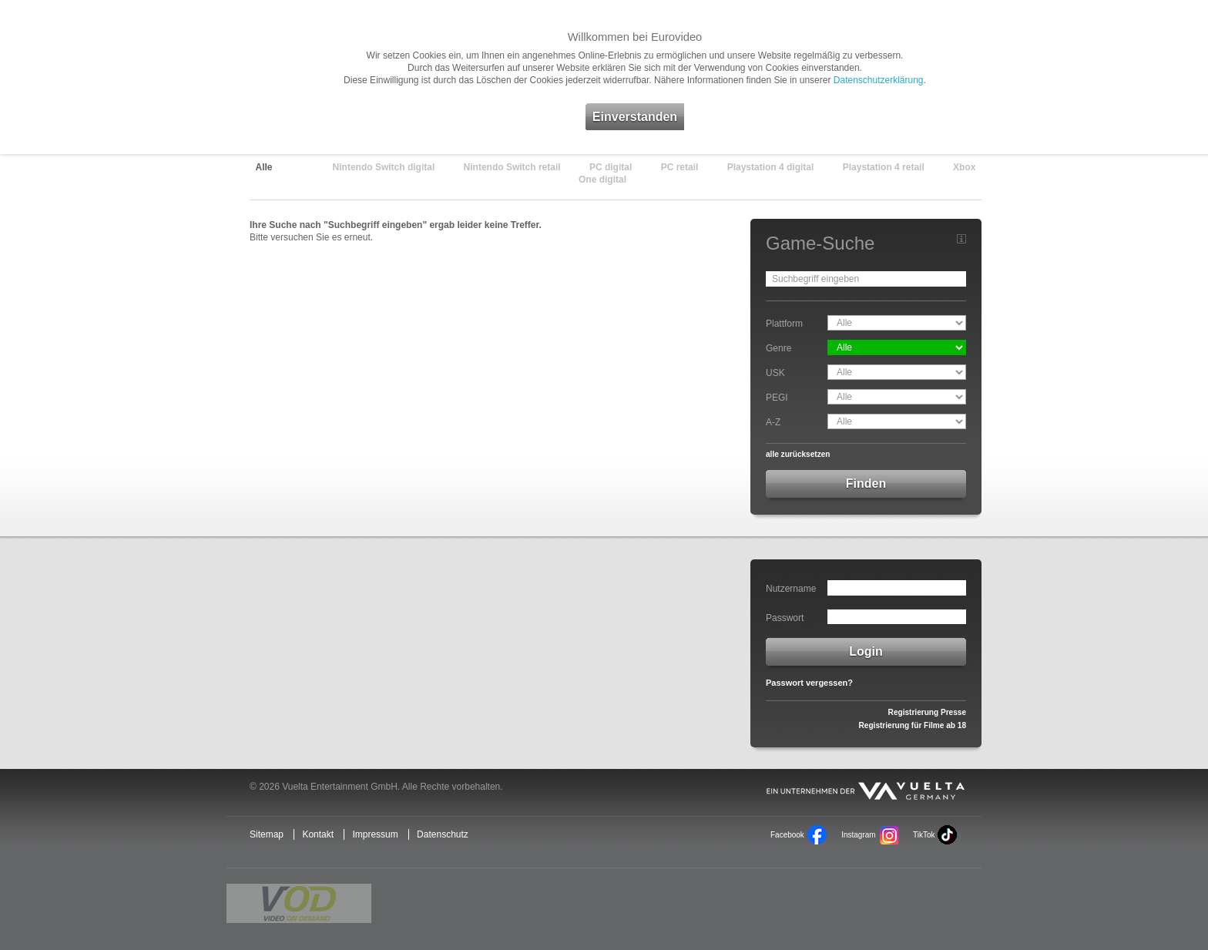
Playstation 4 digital (770, 167)
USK (775, 373)
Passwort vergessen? (809, 682)
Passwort (785, 618)
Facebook (787, 835)
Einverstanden (634, 116)
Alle (264, 167)
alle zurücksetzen (798, 454)
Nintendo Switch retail (512, 167)
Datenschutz (442, 834)
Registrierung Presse (927, 712)
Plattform (784, 323)
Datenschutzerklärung (879, 80)
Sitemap (267, 834)
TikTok (924, 835)
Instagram (858, 835)
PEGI (777, 397)
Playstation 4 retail (883, 167)
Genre (778, 348)
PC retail (680, 167)
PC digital (610, 167)
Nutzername (791, 588)
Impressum (375, 834)
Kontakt (318, 834)
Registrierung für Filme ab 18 (912, 725)
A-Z (773, 422)
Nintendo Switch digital (384, 167)
